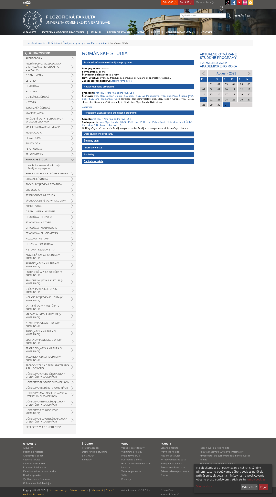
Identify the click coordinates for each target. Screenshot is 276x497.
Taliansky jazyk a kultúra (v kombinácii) (43, 358)
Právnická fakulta (170, 451)
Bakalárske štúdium (96, 43)
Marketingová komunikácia (43, 127)
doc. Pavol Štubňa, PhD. (180, 96)
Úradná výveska (32, 475)
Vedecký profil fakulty (132, 447)
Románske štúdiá (37, 159)
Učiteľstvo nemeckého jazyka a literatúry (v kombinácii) (45, 403)
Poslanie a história (33, 451)
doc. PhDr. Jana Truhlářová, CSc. (100, 98)
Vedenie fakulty (31, 459)
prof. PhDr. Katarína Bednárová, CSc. (114, 92)
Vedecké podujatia (131, 471)
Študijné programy (73, 43)
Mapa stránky (203, 2)
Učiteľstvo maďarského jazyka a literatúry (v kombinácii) (46, 394)
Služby (155, 32)
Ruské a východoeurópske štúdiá (47, 173)
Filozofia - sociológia (39, 244)
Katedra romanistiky (121, 80)
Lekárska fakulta (169, 447)
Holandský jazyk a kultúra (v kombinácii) (44, 299)
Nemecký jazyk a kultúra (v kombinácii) (42, 324)
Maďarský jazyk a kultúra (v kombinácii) (43, 316)
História (31, 102)
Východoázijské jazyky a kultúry (46, 200)
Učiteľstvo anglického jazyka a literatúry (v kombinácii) (45, 375)
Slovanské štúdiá (37, 179)
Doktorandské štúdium (94, 451)
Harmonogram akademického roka (218, 64)
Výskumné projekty (131, 451)
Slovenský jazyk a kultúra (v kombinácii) (43, 341)
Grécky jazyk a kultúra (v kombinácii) (41, 290)
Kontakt (206, 32)
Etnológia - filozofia (39, 217)
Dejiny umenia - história (40, 211)
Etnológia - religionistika (42, 233)
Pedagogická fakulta (172, 463)
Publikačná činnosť (131, 459)
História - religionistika (40, 249)
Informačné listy (93, 147)
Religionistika (34, 154)
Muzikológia (34, 132)
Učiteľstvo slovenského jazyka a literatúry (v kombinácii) (46, 420)
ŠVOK (124, 475)
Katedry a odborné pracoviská (63, 32)
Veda (141, 32)
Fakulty (166, 443)
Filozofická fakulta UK (37, 43)
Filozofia (31, 91)
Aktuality (28, 447)
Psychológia (34, 148)
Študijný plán (91, 140)
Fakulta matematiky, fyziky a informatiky (221, 451)
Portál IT (184, 2)
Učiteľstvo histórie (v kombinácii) (47, 387)
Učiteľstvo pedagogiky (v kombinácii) (42, 412)
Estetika (31, 80)
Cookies (84, 490)
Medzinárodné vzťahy (180, 32)
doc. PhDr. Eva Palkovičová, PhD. (147, 96)
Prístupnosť (97, 490)
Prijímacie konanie (119, 32)
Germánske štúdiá (37, 96)
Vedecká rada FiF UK (34, 463)
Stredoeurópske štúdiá (41, 195)
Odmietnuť (249, 487)
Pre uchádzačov (90, 447)
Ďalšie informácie (93, 161)
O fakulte (29, 32)
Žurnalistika (34, 206)
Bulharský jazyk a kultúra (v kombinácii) (44, 273)
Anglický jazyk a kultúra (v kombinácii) (43, 256)
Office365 (168, 2)
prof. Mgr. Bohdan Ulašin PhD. (111, 96)
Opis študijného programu (98, 134)
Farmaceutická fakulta (173, 467)
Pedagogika (33, 138)
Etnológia (32, 86)
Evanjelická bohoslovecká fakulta (218, 463)
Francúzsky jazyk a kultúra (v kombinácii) (44, 282)
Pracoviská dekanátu (34, 467)
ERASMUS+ (88, 455)
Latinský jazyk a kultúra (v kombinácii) (42, 307)
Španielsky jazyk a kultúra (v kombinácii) (44, 350)
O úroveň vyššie (39, 53)
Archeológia (34, 58)
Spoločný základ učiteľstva (43, 427)
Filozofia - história (37, 238)
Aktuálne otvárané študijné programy (218, 56)
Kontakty (86, 459)
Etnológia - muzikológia (41, 227)
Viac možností (205, 486)
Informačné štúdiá (38, 108)
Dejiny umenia (34, 75)
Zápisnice (87, 107)
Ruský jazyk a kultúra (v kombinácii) (41, 333)
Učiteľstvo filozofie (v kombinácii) (47, 382)
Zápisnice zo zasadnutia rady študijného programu (44, 166)
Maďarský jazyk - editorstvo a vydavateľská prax (44, 120)
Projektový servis (130, 455)
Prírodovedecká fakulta (173, 459)
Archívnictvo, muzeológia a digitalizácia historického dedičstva (43, 66)
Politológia (33, 143)
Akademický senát (33, 455)
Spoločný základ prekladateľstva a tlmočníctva (47, 367)
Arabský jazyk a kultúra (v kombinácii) (42, 265)
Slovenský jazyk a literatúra (44, 184)
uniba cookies (256, 479)
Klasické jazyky (35, 113)
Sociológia (33, 189)
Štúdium (95, 32)
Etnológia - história (38, 222)
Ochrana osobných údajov (37, 483)
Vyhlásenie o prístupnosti (36, 479)
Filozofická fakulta (170, 455)
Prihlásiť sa (242, 15)
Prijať (263, 487)
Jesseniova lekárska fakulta (214, 447)
